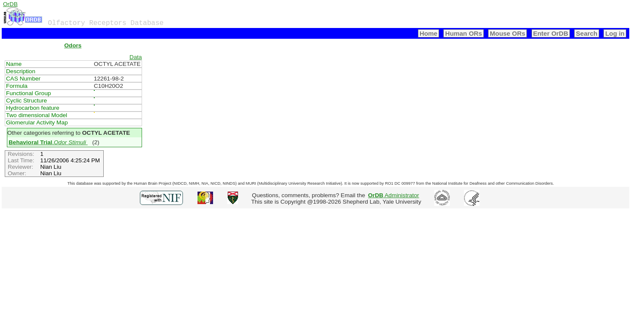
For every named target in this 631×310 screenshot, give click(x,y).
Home (429, 33)
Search (586, 33)
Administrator (393, 195)
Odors (72, 45)
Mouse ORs (507, 33)
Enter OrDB (550, 33)
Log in (615, 33)
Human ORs (463, 33)
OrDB (10, 4)
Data (136, 57)
